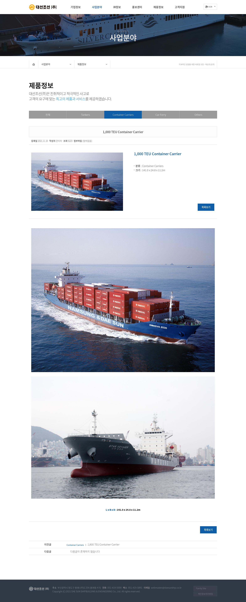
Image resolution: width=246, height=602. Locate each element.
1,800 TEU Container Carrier (93, 544)
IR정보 (117, 7)
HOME (33, 64)
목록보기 (206, 207)
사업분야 (97, 7)
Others (198, 115)
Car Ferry (160, 115)
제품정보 (82, 64)
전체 (47, 115)
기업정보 (76, 7)
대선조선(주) (42, 7)
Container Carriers (123, 115)
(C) (64, 591)
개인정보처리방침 (205, 593)
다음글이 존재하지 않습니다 (85, 551)
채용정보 (158, 7)
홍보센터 (137, 7)
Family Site (201, 588)
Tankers (85, 115)
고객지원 (180, 7)
